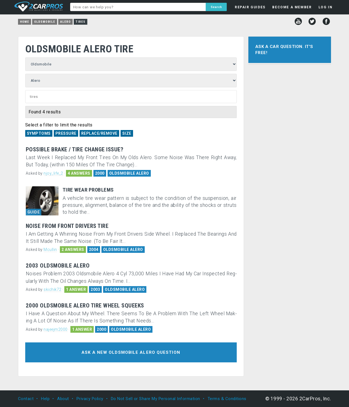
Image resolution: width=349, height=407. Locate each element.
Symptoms (39, 133)
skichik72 (53, 289)
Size (126, 133)
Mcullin (50, 249)
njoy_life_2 (53, 173)
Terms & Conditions (227, 398)
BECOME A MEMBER (292, 7)
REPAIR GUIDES (250, 7)
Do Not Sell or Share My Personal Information (155, 398)
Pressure (66, 133)
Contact (26, 398)
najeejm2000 (56, 329)
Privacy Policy (90, 398)
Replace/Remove (99, 133)
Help (45, 398)
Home (24, 22)
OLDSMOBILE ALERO (129, 173)
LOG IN (326, 7)
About (63, 398)
